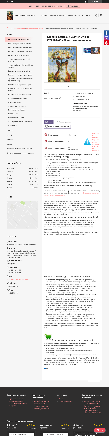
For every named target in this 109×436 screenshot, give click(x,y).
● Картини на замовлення (17, 98)
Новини (10, 131)
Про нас (10, 140)
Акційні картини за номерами (18, 55)
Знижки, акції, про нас (75, 15)
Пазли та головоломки (16, 118)
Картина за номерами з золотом (20, 51)
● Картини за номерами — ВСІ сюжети (19, 60)
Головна (44, 15)
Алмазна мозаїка (18, 28)
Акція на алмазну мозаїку (35, 28)
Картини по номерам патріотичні (20, 71)
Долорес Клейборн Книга (19, 434)
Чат (100, 430)
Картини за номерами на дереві (19, 85)
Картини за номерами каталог (19, 39)
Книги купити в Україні (16, 110)
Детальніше (73, 6)
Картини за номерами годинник (19, 94)
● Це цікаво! (12, 125)
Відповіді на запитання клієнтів (19, 149)
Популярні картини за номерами (20, 47)
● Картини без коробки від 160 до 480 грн (20, 66)
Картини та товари (57, 15)
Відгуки (10, 144)
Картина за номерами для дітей (20, 75)
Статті (9, 135)
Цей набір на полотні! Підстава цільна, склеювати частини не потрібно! (96, 142)
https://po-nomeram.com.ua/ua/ (18, 279)
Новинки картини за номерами (19, 44)
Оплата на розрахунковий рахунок (20, 153)
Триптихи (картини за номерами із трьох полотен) (20, 80)
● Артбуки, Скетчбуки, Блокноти (20, 121)
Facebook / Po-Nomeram (42, 401)
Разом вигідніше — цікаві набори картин (20, 90)
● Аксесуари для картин (17, 106)
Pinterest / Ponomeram (41, 409)
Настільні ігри (13, 114)
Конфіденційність (65, 401)
